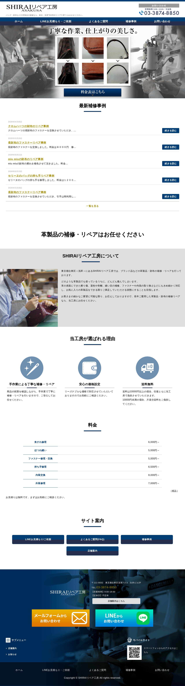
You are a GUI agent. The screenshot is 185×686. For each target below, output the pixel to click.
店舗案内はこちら (116, 601)
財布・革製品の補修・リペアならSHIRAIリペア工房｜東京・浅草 (32, 8)
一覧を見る (92, 206)
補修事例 (131, 21)
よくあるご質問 (98, 21)
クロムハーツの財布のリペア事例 (28, 126)
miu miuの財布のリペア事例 (25, 159)
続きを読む (171, 130)
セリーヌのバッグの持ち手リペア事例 (31, 175)
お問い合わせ (162, 21)
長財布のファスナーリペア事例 (27, 142)
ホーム (19, 21)
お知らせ (12, 654)
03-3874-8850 (106, 587)
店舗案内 (92, 551)
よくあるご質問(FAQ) (92, 539)
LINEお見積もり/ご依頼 (38, 539)
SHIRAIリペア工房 (88, 678)
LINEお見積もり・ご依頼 (55, 21)
